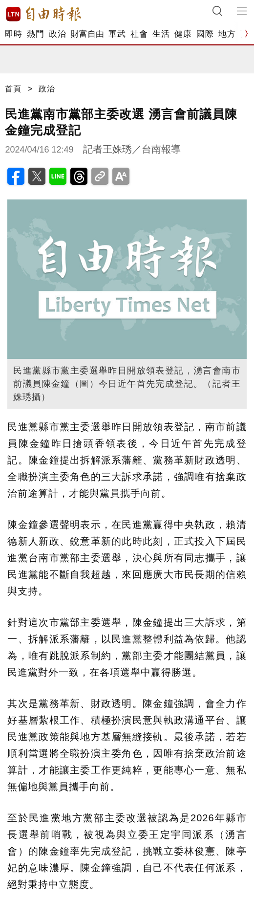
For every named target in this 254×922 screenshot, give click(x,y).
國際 (204, 34)
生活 (160, 34)
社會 (139, 34)
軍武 (117, 34)
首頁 (13, 89)
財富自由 (87, 34)
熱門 (35, 34)
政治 (57, 34)
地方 (226, 34)
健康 (182, 34)
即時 (13, 34)
